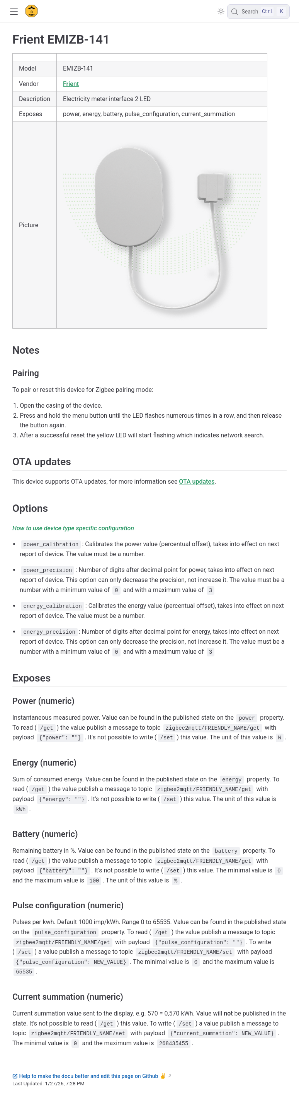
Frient (71, 84)
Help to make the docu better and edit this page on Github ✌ (89, 1076)
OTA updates (196, 481)
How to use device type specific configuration (73, 528)
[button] (13, 11)
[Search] (258, 11)
